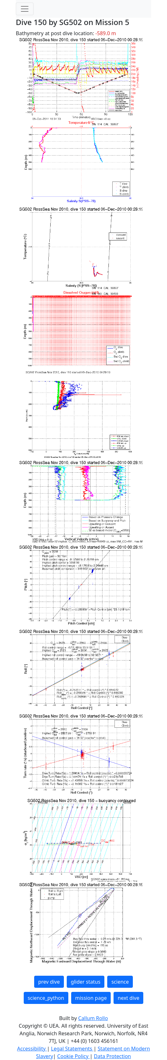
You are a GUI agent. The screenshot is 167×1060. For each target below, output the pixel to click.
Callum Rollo (93, 1018)
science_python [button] (46, 997)
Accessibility (32, 1048)
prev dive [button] (49, 981)
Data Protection (112, 1056)
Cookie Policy (73, 1056)
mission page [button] (91, 997)
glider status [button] (85, 981)
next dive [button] (128, 997)
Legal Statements (72, 1048)
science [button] (120, 981)
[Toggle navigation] (25, 9)
